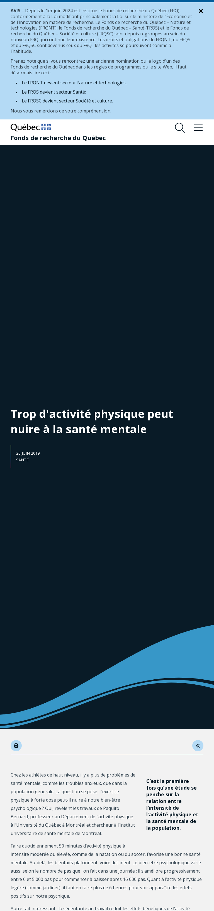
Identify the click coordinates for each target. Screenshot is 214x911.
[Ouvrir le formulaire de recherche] (180, 128)
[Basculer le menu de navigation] (198, 128)
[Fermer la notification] (200, 11)
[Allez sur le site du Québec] (31, 127)
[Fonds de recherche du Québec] (58, 137)
